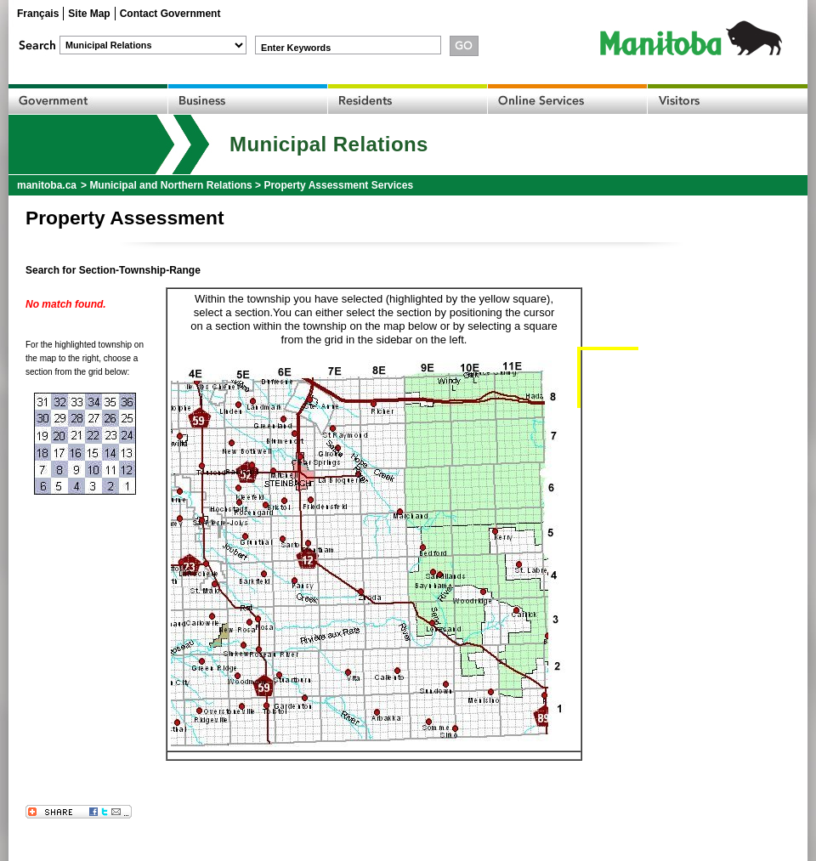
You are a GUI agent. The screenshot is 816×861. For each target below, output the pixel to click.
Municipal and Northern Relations (170, 185)
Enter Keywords (296, 47)
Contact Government (170, 14)
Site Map (89, 14)
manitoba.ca (46, 185)
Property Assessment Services (338, 185)
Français (38, 14)
